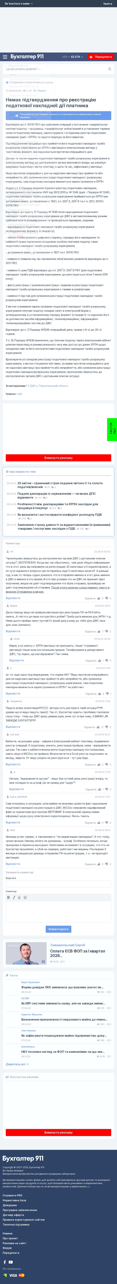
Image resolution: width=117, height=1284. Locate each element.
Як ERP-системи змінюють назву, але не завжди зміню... (63, 1003)
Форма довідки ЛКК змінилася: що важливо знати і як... (62, 987)
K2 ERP (25, 998)
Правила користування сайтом (24, 1219)
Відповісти (13, 598)
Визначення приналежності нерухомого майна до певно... (64, 1019)
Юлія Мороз (28, 1047)
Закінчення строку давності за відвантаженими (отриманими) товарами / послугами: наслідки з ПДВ (64, 526)
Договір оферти (13, 1214)
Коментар (11, 891)
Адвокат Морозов (31, 1014)
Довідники (10, 1205)
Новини (7, 1233)
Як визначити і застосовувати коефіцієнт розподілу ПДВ (60, 514)
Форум (7, 1247)
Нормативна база (14, 1200)
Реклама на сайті (14, 1243)
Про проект (10, 1238)
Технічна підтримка (16, 1224)
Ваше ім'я (11, 878)
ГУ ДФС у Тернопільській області (37, 385)
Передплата (100, 56)
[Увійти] (107, 3)
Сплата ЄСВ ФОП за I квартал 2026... (77, 953)
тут (88, 1186)
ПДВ (19, 394)
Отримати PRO (12, 1195)
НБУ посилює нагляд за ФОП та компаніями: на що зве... (63, 1051)
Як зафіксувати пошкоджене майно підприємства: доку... (64, 1035)
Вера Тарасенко (30, 982)
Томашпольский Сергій (67, 945)
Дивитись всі (17, 1064)
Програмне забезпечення (20, 1210)
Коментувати (58, 929)
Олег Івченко (28, 1030)
